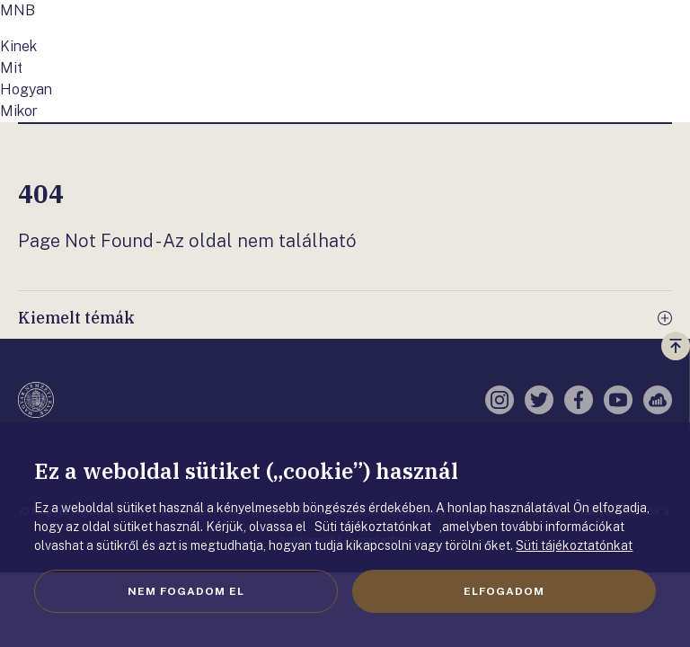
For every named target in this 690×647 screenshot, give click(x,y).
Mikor (19, 111)
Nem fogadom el (186, 591)
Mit (11, 67)
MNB (17, 10)
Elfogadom (504, 591)
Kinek (18, 46)
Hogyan (26, 89)
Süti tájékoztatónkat (574, 545)
